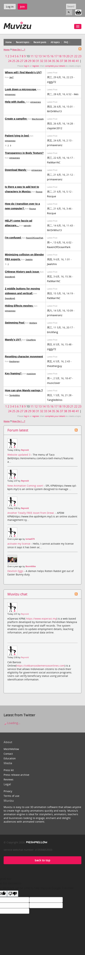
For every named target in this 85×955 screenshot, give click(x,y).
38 (65, 61)
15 (48, 56)
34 (49, 61)
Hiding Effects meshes (19, 305)
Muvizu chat (17, 594)
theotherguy (14, 361)
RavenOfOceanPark (34, 238)
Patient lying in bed (17, 135)
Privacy (8, 791)
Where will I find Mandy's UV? (23, 72)
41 (77, 61)
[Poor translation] (12, 894)
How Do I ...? (18, 49)
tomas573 (30, 539)
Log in (10, 6)
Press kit (9, 770)
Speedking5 (10, 277)
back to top (42, 860)
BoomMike (31, 566)
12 (36, 56)
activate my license (19, 543)
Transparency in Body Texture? (24, 153)
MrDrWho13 (54, 111)
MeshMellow (11, 749)
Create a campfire (16, 118)
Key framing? (13, 373)
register (35, 66)
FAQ (66, 42)
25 (13, 61)
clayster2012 (54, 128)
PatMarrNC (53, 162)
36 (57, 61)
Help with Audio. (15, 101)
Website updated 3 (19, 454)
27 (21, 61)
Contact (8, 753)
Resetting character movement (24, 356)
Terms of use (11, 796)
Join (22, 6)
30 (33, 61)
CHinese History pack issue (22, 271)
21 (71, 56)
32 (41, 61)
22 (75, 56)
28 (25, 61)
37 (61, 61)
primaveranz (10, 94)
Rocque (39, 192)
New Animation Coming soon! (25, 485)
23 (79, 56)
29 (29, 61)
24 (9, 61)
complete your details (55, 66)
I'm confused (13, 237)
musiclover (31, 374)
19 (63, 56)
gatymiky (27, 225)
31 (37, 61)
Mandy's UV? (13, 339)
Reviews (8, 779)
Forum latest (17, 430)
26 (17, 61)
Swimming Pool (15, 322)
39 (69, 61)
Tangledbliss (14, 395)
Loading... (12, 723)
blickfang (33, 323)
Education (10, 758)
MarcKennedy (38, 119)
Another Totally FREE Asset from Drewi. (31, 513)
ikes (76, 94)
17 (56, 56)
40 (73, 61)
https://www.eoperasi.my (41, 618)
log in (26, 66)
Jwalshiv (29, 259)
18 (59, 56)
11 (32, 56)
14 (44, 56)
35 (53, 61)
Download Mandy (16, 169)
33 (45, 61)
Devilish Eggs (15, 571)
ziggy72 (51, 82)
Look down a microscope (21, 89)
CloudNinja (31, 340)
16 (52, 56)
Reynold (25, 450)
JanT (11, 77)
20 (67, 56)
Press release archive (16, 774)
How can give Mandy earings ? (24, 390)
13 (40, 56)
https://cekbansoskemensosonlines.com (40, 665)
